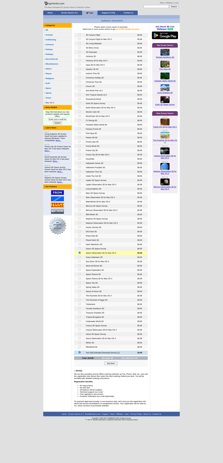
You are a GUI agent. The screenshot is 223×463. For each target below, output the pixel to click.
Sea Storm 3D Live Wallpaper (165, 74)
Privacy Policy (136, 454)
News (162, 3)
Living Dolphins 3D (165, 132)
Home (50, 13)
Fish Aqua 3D (165, 109)
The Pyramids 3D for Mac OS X (165, 269)
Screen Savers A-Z (69, 13)
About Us (147, 454)
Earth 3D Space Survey (165, 144)
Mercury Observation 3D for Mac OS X (165, 315)
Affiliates (169, 3)
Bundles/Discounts (93, 454)
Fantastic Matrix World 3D (164, 121)
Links (176, 3)
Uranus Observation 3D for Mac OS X (165, 284)
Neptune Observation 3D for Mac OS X (164, 300)
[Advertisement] (111, 37)
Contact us (128, 13)
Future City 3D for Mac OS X (165, 254)
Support (105, 454)
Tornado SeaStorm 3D (165, 97)
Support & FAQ (108, 13)
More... (58, 180)
